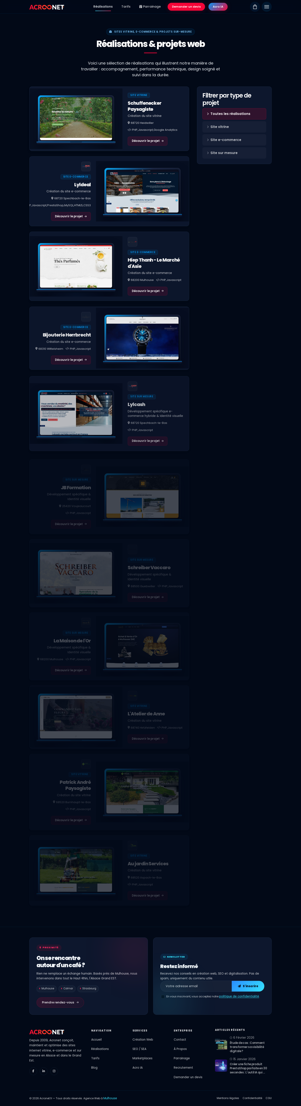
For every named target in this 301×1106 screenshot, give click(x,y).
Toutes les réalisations (228, 113)
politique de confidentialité (239, 996)
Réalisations (103, 6)
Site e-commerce (224, 140)
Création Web (142, 1040)
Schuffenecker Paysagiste (144, 106)
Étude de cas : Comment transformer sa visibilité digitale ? (247, 1047)
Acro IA (218, 6)
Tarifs (126, 6)
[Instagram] (54, 1071)
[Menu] (267, 7)
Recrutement (183, 1068)
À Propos (180, 1049)
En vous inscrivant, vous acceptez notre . (213, 996)
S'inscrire (248, 986)
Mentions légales (228, 1098)
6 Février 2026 (242, 1038)
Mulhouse (110, 1098)
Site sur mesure (222, 153)
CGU (269, 1098)
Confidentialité (252, 1098)
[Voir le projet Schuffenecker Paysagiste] (76, 118)
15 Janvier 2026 (243, 1059)
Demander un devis (186, 6)
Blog (94, 1068)
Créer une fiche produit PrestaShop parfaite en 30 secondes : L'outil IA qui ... (248, 1068)
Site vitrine (218, 126)
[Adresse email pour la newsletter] (196, 986)
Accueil (96, 1040)
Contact (180, 1040)
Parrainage (150, 6)
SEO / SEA (139, 1049)
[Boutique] (255, 7)
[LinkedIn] (44, 1071)
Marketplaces (142, 1058)
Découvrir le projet (148, 141)
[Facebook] (33, 1071)
